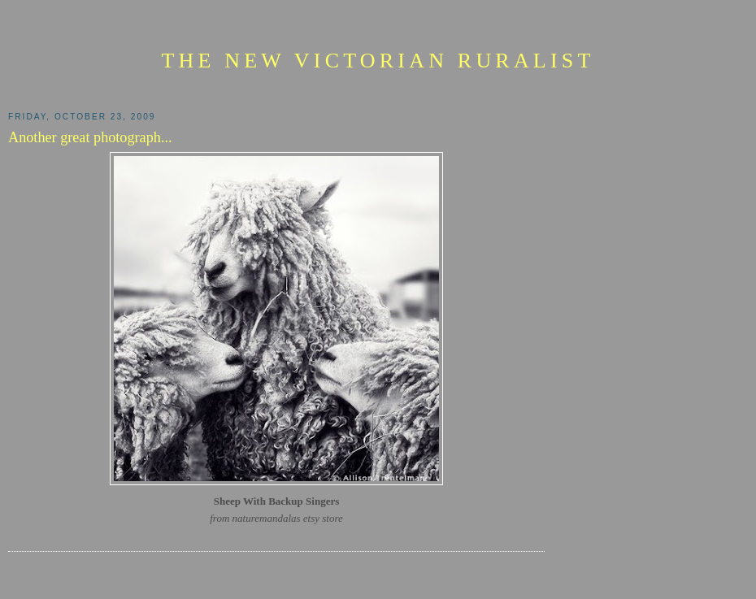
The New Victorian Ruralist (377, 60)
